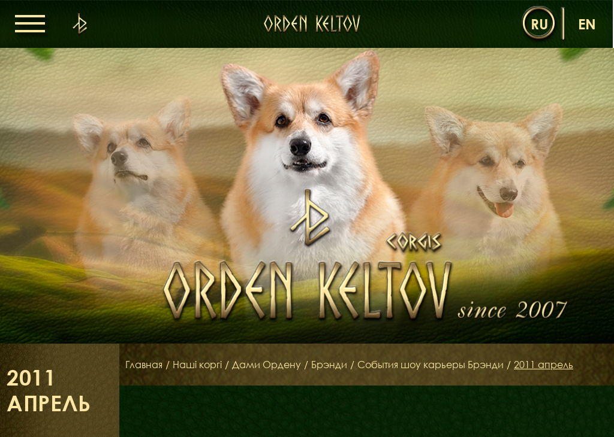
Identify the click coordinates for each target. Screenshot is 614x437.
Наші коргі (197, 364)
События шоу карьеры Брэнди (430, 364)
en (587, 23)
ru (539, 23)
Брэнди (329, 364)
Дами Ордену (266, 364)
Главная (143, 364)
